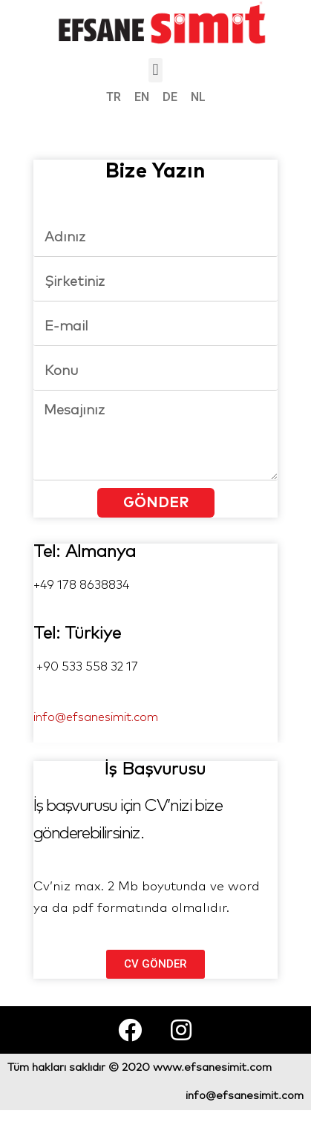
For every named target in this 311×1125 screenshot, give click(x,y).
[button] (155, 70)
